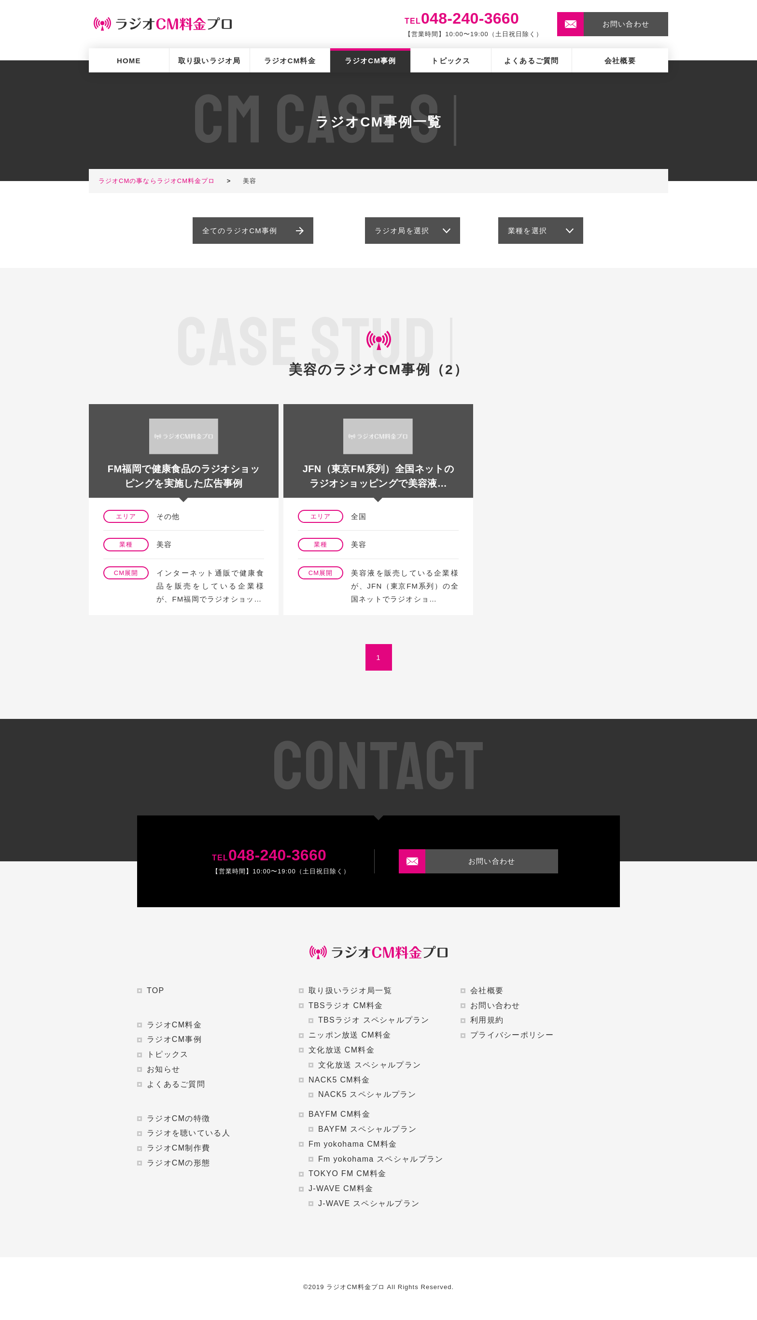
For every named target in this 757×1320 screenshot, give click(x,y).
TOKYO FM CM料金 (347, 1173)
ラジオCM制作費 (178, 1148)
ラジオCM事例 (370, 60)
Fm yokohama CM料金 (352, 1144)
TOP (155, 990)
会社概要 (620, 60)
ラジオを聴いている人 (188, 1133)
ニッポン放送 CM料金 (349, 1035)
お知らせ (163, 1069)
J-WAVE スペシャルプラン (369, 1203)
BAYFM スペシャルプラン (367, 1129)
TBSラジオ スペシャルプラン (374, 1020)
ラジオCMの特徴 (178, 1118)
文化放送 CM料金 (341, 1050)
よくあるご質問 (531, 60)
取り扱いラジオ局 (209, 60)
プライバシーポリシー (512, 1035)
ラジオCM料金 (290, 60)
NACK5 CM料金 (339, 1080)
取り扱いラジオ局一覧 (350, 990)
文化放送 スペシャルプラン (369, 1065)
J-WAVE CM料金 (340, 1188)
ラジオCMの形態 (178, 1163)
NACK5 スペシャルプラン (367, 1094)
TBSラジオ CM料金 (345, 1005)
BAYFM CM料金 (339, 1114)
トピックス (450, 60)
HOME (129, 60)
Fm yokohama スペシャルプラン (380, 1159)
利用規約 (487, 1020)
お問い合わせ (495, 1005)
